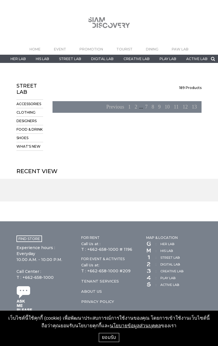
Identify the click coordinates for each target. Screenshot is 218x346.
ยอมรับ (109, 337)
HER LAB (18, 59)
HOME (35, 49)
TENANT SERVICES (100, 281)
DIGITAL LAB (102, 59)
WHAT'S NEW (28, 146)
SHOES (22, 138)
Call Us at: (90, 265)
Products (190, 88)
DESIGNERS (26, 121)
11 (176, 107)
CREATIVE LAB (136, 59)
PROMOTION (91, 49)
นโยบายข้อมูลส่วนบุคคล (135, 325)
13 (194, 107)
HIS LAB (42, 59)
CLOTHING (25, 112)
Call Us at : (90, 243)
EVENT (60, 49)
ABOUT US (91, 291)
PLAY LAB (168, 59)
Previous (115, 107)
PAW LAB (180, 49)
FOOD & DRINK (29, 129)
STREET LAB (70, 59)
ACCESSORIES (28, 104)
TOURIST (124, 49)
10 (167, 107)
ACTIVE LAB (196, 59)
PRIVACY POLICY (97, 301)
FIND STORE (29, 239)
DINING (152, 49)
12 (185, 107)
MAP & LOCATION (162, 237)
